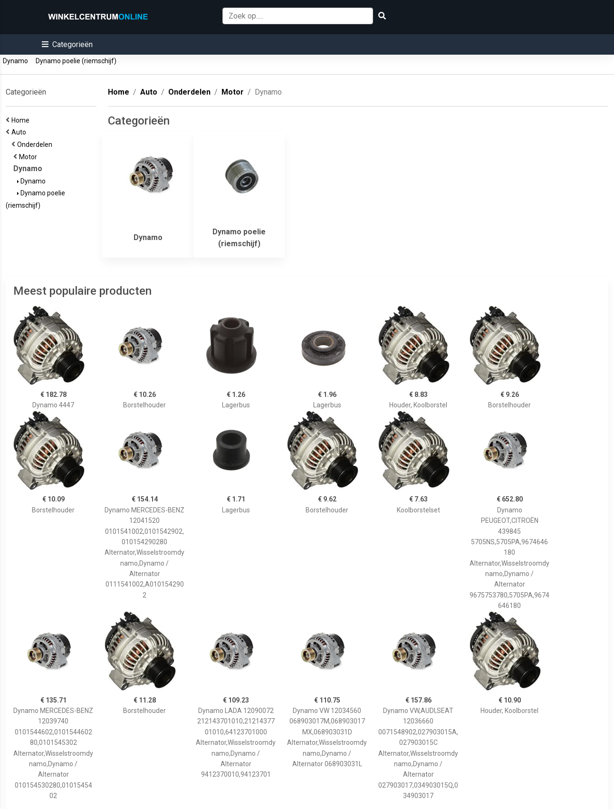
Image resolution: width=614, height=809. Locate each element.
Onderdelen (36, 144)
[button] (67, 44)
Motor (29, 157)
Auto (20, 132)
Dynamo (15, 61)
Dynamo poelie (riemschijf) (76, 61)
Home (21, 120)
